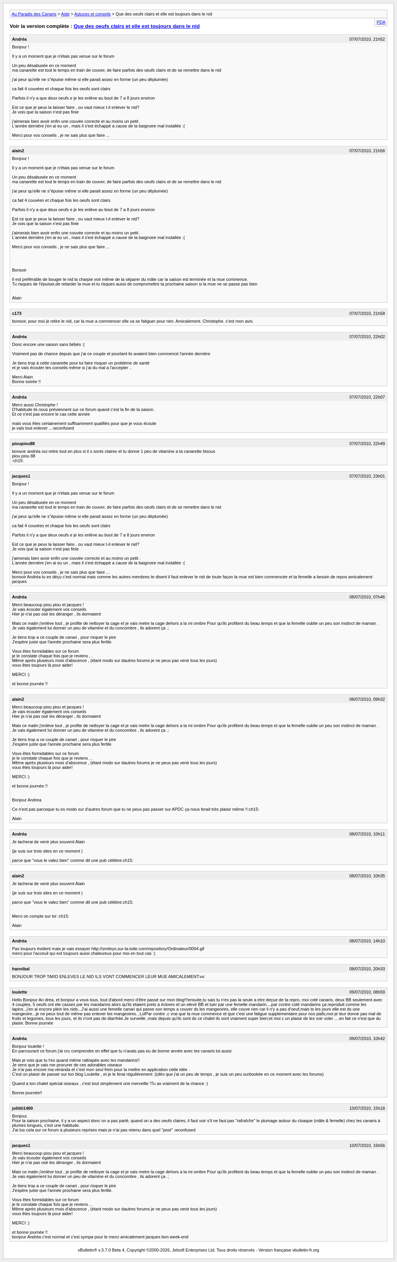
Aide (65, 14)
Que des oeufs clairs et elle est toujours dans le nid (137, 26)
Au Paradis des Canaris (34, 14)
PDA (380, 22)
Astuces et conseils (92, 14)
